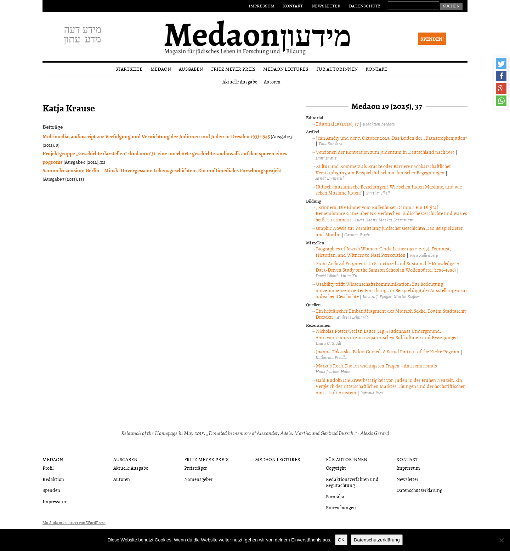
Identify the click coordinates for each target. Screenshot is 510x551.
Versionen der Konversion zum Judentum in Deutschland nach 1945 (385, 152)
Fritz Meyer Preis (233, 68)
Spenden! (432, 38)
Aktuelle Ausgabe (239, 81)
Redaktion (53, 479)
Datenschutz (364, 5)
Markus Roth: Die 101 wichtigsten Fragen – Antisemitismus (376, 365)
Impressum (261, 5)
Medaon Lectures (285, 68)
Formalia (335, 496)
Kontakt (293, 5)
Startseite (128, 68)
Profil (47, 467)
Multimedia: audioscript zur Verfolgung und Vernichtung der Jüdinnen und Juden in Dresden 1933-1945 (156, 136)
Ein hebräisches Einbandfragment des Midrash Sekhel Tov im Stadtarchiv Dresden (391, 314)
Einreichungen (341, 507)
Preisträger (195, 467)
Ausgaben (191, 68)
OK (341, 540)
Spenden (51, 490)
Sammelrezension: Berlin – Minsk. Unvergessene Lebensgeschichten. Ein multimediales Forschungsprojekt (162, 170)
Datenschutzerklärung (419, 490)
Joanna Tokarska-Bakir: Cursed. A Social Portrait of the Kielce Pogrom (387, 351)
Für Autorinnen (337, 68)
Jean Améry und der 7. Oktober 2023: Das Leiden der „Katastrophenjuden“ (391, 137)
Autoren (272, 81)
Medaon (161, 68)
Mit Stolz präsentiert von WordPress (74, 523)
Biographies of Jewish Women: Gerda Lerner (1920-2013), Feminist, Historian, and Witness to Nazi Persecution (383, 252)
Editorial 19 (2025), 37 (337, 123)
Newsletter (326, 5)
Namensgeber (198, 479)
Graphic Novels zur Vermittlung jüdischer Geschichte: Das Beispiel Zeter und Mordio (389, 231)
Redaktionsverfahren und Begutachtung (352, 482)
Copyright (336, 467)
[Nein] (501, 540)
